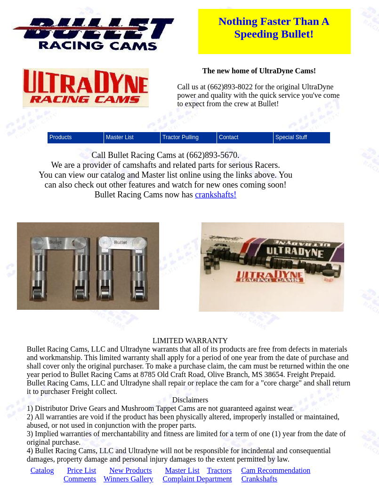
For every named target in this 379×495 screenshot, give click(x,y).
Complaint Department (197, 479)
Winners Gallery (128, 479)
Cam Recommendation (275, 470)
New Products (130, 470)
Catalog (42, 470)
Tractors (219, 470)
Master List (182, 470)
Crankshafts (259, 479)
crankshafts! (215, 194)
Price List (81, 470)
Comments (80, 479)
